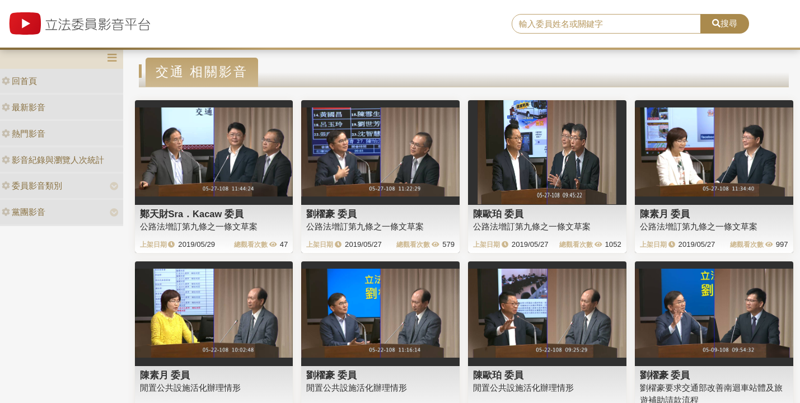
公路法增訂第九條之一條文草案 (199, 226)
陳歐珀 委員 (498, 214)
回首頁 (19, 81)
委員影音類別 (32, 185)
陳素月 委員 (665, 214)
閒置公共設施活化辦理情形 (190, 387)
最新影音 (23, 107)
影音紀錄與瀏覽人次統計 (53, 160)
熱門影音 (23, 133)
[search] (606, 24)
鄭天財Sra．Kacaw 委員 (192, 214)
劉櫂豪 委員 (331, 214)
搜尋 (724, 23)
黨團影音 (23, 212)
